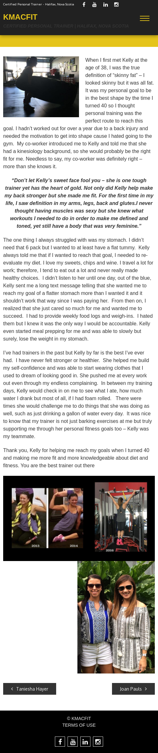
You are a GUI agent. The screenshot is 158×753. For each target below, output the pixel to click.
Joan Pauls (133, 689)
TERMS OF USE (78, 725)
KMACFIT (20, 17)
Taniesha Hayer (29, 689)
